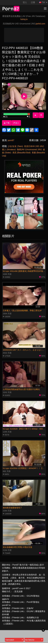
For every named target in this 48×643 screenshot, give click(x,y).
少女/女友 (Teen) (15, 146)
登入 (25, 2)
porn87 (11, 140)
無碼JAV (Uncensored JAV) (29, 149)
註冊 (33, 2)
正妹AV (30, 608)
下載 (6, 123)
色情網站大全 (33, 617)
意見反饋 (18, 591)
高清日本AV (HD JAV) (34, 146)
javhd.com (40, 24)
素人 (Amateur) (9, 149)
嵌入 (16, 123)
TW (42, 2)
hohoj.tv (24, 19)
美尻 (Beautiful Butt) (21, 152)
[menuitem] (42, 2)
